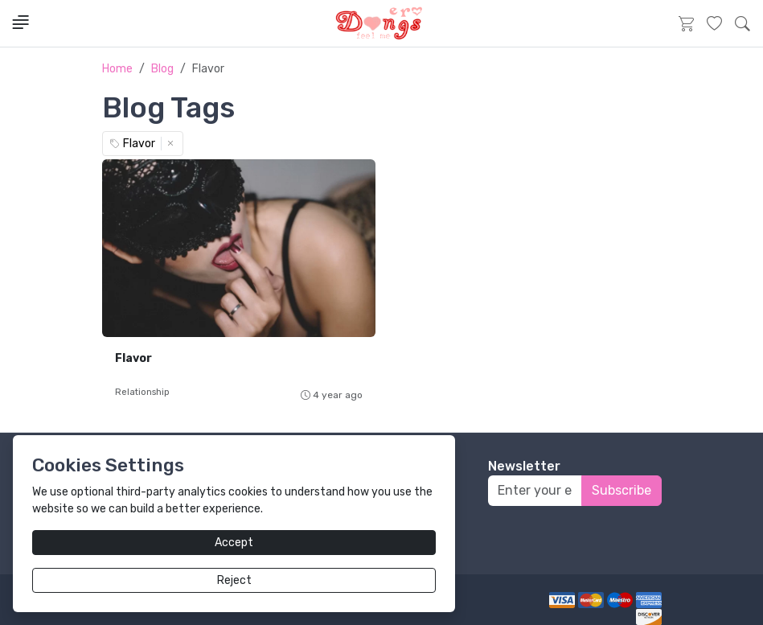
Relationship (142, 392)
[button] (742, 23)
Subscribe (621, 490)
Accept (234, 542)
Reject (234, 580)
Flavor (133, 358)
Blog (162, 69)
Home (117, 69)
